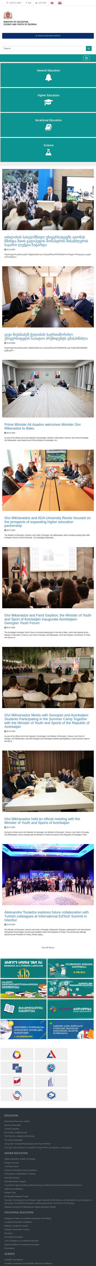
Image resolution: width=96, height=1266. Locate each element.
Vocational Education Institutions (18, 1222)
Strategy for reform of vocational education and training (27, 1218)
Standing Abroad (11, 1178)
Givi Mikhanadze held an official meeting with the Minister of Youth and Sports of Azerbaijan (42, 821)
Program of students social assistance (20, 1170)
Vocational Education (48, 125)
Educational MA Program (15, 1181)
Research (8, 1233)
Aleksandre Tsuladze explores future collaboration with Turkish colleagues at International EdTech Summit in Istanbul (46, 916)
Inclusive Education (12, 1125)
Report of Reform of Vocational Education (21, 1244)
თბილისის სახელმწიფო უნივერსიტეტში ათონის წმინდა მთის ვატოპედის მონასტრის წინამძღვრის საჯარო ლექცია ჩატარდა (46, 241)
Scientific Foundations (13, 1260)
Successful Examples (13, 1237)
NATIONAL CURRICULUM (15, 1132)
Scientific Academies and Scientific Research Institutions (28, 1263)
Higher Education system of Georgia (19, 1159)
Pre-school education (13, 1140)
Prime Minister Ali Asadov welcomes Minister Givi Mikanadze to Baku (42, 426)
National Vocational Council (16, 1226)
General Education (48, 75)
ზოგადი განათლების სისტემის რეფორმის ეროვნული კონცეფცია (38, 1147)
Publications (9, 1248)
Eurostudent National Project (16, 1196)
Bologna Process (11, 1163)
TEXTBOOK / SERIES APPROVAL (19, 1136)
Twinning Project (11, 1166)
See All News (48, 947)
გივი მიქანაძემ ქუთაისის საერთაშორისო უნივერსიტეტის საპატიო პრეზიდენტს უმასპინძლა (46, 336)
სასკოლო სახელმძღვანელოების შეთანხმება (27, 1144)
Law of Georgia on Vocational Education (21, 1241)
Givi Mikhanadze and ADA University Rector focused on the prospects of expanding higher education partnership (47, 522)
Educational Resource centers (17, 1121)
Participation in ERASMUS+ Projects (20, 1174)
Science (48, 150)
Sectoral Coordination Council (16, 1229)
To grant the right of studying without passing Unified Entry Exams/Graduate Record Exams (43, 1185)
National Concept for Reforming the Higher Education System (30, 1207)
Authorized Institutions (13, 1189)
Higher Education (48, 100)
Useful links (13, 3)
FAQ (28, 3)
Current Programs (11, 1129)
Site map (40, 3)
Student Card (10, 1192)
